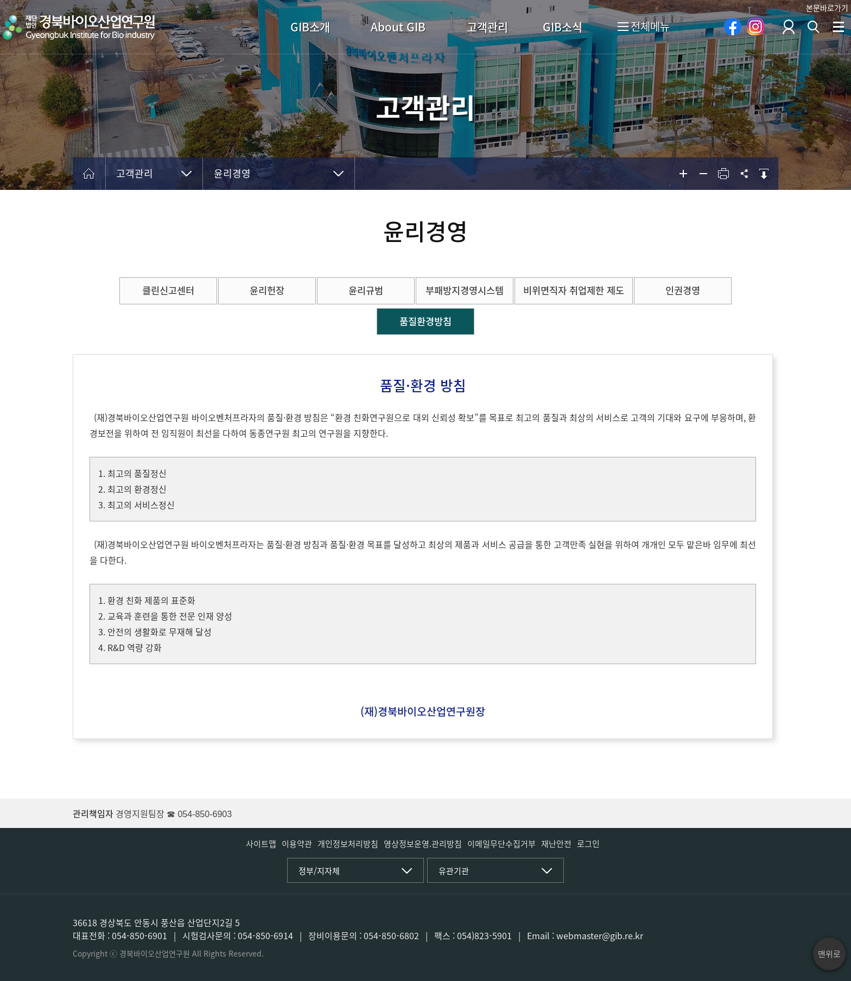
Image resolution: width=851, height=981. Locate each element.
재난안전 (556, 844)
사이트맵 (261, 844)
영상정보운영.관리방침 (423, 844)
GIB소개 (310, 27)
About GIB (398, 27)
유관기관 (454, 871)
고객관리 (487, 27)
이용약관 (297, 844)
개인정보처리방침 (347, 844)
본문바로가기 (827, 7)
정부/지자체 (319, 871)
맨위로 (829, 954)
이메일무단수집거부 (501, 844)
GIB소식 (562, 27)
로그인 (588, 844)
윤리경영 (232, 173)
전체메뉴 (644, 27)
